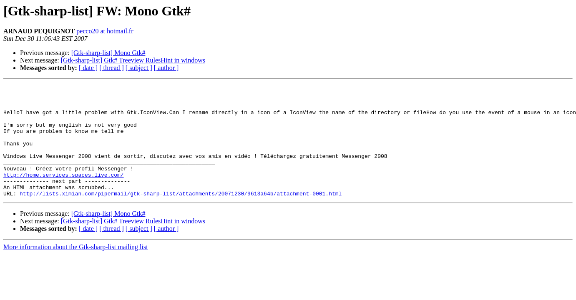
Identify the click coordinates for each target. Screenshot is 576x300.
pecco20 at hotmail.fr (104, 31)
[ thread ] (111, 67)
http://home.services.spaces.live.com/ (63, 193)
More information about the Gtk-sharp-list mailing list (75, 269)
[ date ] (88, 67)
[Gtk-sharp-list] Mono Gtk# (108, 52)
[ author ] (166, 67)
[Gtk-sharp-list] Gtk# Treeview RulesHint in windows (133, 60)
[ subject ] (139, 67)
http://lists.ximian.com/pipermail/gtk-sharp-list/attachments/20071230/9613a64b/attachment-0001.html (181, 216)
